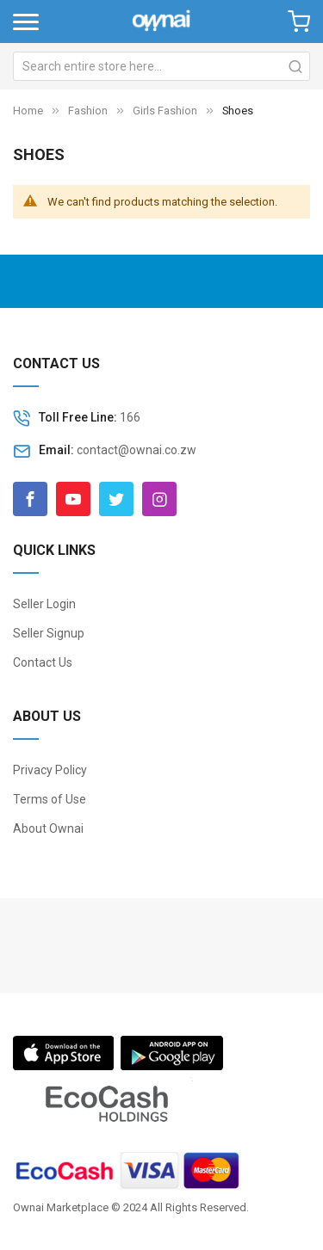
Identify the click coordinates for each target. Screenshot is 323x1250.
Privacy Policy (50, 770)
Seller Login (44, 604)
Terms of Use (49, 799)
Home (28, 110)
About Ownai (48, 828)
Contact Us (42, 662)
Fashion (89, 110)
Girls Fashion (166, 110)
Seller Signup (48, 633)
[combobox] (161, 66)
